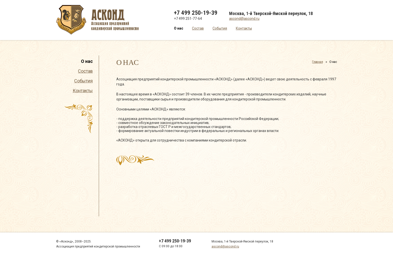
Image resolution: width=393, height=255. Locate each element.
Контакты (244, 28)
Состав (198, 28)
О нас (178, 28)
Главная (317, 62)
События (220, 28)
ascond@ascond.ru (244, 19)
